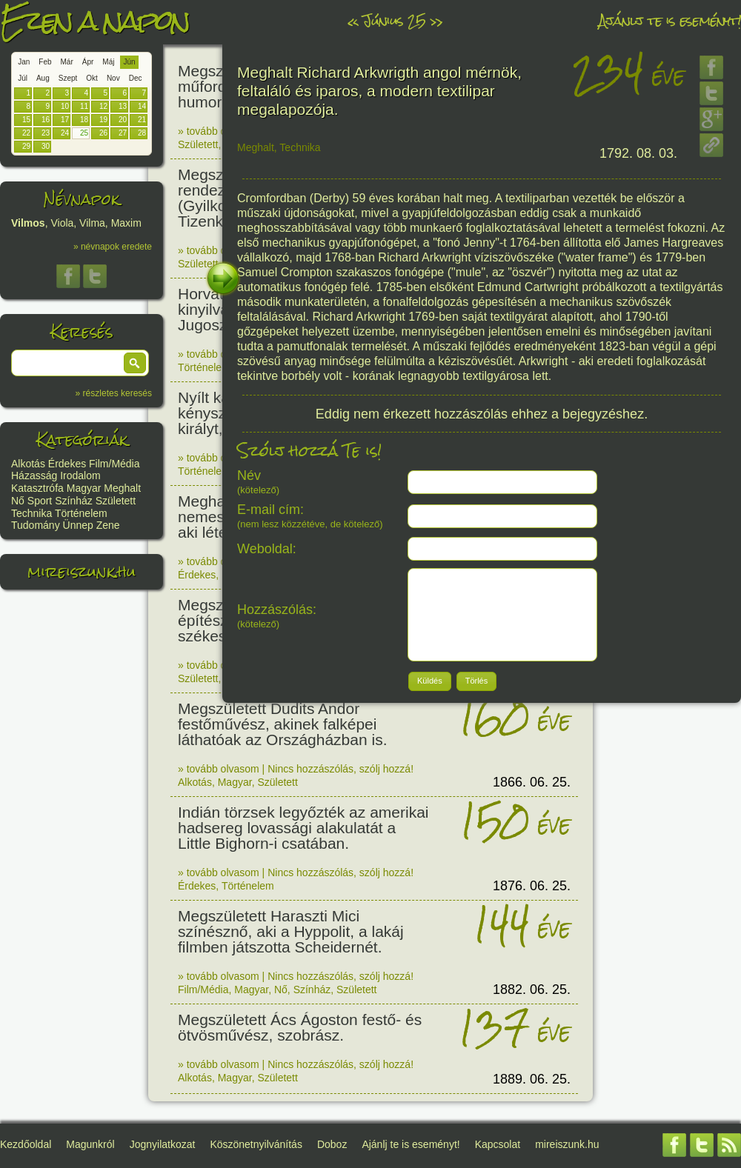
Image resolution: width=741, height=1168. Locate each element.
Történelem (81, 513)
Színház (74, 501)
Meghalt (122, 488)
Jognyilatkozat (163, 1144)
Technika (31, 513)
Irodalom (80, 475)
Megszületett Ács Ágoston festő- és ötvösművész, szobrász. (300, 1027)
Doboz (332, 1144)
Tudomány (35, 525)
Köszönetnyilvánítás (256, 1144)
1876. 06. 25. (532, 885)
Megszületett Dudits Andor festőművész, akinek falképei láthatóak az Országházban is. (283, 724)
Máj (108, 62)
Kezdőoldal (25, 1144)
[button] (135, 363)
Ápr (88, 62)
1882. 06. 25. (532, 989)
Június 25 (394, 20)
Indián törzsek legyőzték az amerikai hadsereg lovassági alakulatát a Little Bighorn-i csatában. (303, 827)
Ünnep (78, 525)
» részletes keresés (114, 393)
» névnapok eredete (112, 246)
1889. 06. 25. (532, 1079)
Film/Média (114, 464)
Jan (24, 62)
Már (67, 62)
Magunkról (90, 1144)
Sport (39, 501)
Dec (135, 78)
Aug (43, 78)
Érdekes (67, 464)
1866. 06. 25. (532, 782)
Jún (129, 62)
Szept (68, 78)
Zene (108, 525)
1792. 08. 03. (638, 153)
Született (116, 501)
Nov (113, 78)
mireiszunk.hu (81, 571)
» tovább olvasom (218, 131)
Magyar (84, 488)
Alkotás (28, 464)
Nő (17, 501)
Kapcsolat (497, 1144)
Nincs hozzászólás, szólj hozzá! (340, 769)
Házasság (34, 475)
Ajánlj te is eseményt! (670, 20)
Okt (92, 78)
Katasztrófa (37, 488)
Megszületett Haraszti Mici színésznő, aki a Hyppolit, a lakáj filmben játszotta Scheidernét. (291, 931)
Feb (45, 62)
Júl (22, 78)
